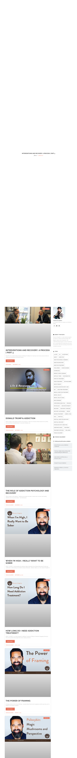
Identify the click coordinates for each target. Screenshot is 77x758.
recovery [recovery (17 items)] (56, 408)
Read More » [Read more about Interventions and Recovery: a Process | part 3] (10, 360)
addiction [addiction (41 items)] (61, 357)
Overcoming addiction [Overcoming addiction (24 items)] (59, 403)
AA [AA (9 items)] (59, 354)
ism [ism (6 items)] (54, 389)
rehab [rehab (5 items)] (68, 411)
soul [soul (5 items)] (55, 416)
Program (13, 2)
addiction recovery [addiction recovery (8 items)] (59, 362)
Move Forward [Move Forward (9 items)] (57, 400)
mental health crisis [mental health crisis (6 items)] (59, 397)
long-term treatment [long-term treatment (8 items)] (62, 389)
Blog (58, 2)
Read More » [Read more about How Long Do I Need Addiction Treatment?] (10, 641)
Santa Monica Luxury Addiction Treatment (61, 445)
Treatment (19, 2)
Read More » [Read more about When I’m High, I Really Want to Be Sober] (10, 571)
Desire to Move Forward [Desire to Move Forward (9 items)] (60, 373)
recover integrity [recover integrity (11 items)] (66, 405)
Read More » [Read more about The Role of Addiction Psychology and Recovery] (10, 501)
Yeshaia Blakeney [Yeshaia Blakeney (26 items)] (58, 432)
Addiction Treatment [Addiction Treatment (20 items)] (59, 365)
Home (7, 2)
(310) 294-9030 (66, 2)
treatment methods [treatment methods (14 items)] (59, 430)
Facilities (26, 2)
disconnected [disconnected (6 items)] (66, 376)
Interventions (45, 2)
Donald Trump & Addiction (20, 418)
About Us (53, 2)
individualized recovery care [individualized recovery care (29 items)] (61, 386)
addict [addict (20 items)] (55, 357)
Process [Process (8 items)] (69, 403)
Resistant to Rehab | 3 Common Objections (61, 468)
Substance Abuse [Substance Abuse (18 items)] (58, 427)
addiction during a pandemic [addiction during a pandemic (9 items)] (61, 359)
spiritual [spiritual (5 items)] (60, 416)
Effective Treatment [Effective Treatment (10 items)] (59, 378)
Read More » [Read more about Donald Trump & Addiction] (10, 426)
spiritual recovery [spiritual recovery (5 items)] (59, 422)
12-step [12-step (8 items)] (55, 354)
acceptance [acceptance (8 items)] (65, 354)
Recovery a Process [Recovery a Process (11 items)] (65, 408)
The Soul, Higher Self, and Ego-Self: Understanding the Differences (62, 451)
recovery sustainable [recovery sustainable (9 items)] (59, 411)
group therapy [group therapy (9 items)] (57, 384)
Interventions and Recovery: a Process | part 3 (60, 457)
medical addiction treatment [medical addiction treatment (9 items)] (61, 392)
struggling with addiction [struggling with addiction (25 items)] (60, 424)
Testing (32, 2)
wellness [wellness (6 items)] (68, 430)
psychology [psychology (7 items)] (57, 405)
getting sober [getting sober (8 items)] (67, 381)
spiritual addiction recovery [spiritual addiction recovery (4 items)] (61, 419)
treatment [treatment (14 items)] (66, 427)
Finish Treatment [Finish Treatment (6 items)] (58, 381)
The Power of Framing (18, 701)
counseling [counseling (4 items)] (57, 370)
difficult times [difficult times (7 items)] (57, 376)
